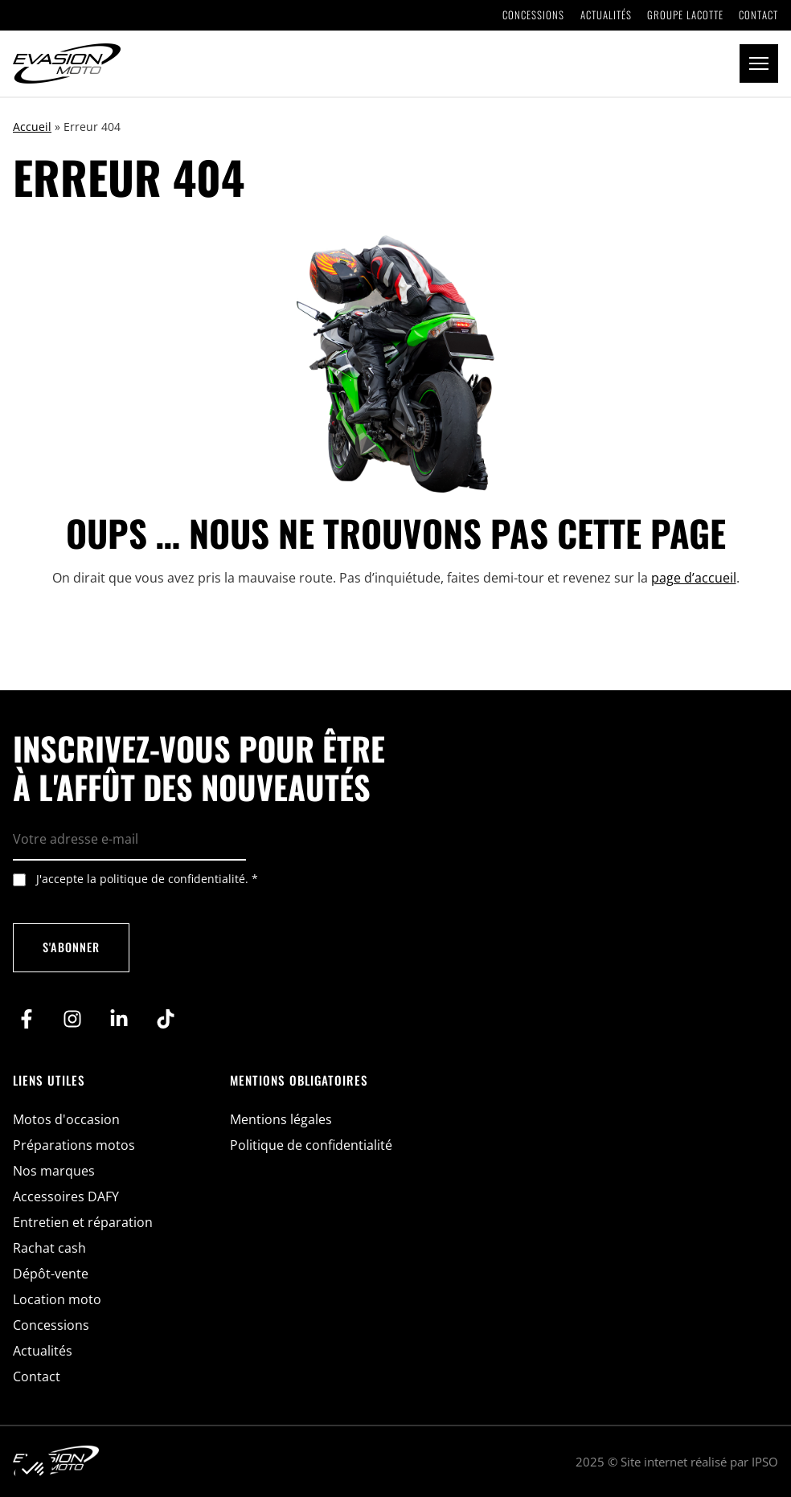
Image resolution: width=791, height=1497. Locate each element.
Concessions (533, 15)
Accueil (32, 126)
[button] (759, 63)
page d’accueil (693, 578)
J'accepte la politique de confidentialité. (147, 879)
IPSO (765, 1462)
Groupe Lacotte (685, 15)
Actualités (606, 15)
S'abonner (71, 947)
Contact (758, 15)
